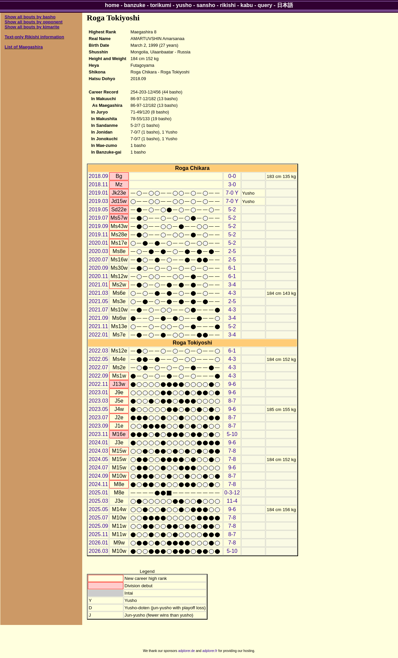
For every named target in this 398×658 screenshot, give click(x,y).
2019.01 (98, 193)
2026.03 (98, 551)
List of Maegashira (24, 46)
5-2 (232, 209)
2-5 (232, 251)
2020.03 (98, 251)
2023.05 (98, 409)
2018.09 (98, 176)
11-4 (232, 501)
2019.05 (98, 209)
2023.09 (98, 426)
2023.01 (98, 392)
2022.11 (98, 384)
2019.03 (98, 201)
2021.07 (98, 309)
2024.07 (98, 467)
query (265, 5)
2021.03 (98, 293)
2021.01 (98, 284)
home (112, 5)
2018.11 (98, 184)
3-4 (232, 284)
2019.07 (98, 218)
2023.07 (98, 417)
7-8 (232, 451)
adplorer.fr (209, 651)
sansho (205, 5)
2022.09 (98, 376)
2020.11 (98, 276)
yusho (184, 5)
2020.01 (98, 243)
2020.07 (98, 259)
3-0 (232, 184)
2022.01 (98, 335)
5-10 (232, 434)
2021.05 (98, 301)
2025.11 (98, 534)
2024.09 (98, 476)
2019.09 (98, 226)
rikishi (228, 5)
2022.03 (98, 351)
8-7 (232, 401)
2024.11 (98, 484)
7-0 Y (232, 193)
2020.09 (98, 268)
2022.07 (98, 367)
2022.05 (98, 359)
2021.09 (98, 318)
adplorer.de (186, 651)
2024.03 (98, 451)
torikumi (160, 5)
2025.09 (98, 526)
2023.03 (98, 401)
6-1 (232, 268)
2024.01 (98, 442)
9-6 (232, 384)
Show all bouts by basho (30, 16)
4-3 (232, 293)
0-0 (232, 176)
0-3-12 (232, 492)
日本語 (285, 5)
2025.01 (98, 492)
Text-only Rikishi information (34, 36)
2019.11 (98, 234)
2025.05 (98, 509)
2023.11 (98, 434)
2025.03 (98, 501)
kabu (247, 5)
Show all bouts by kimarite (32, 26)
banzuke (134, 5)
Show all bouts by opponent (33, 21)
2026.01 (98, 542)
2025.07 (98, 517)
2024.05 (98, 459)
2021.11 (98, 326)
